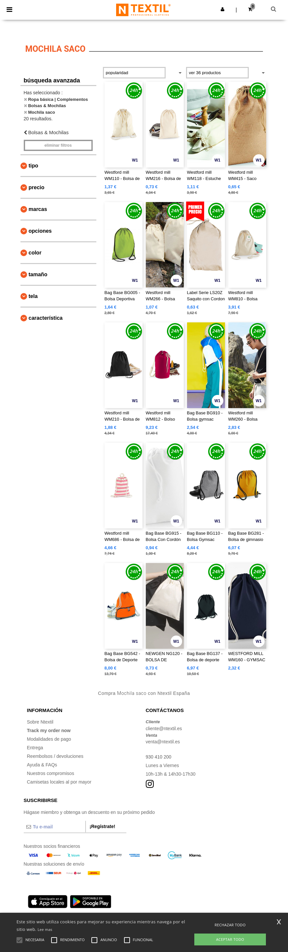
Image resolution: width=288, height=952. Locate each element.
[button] (222, 9)
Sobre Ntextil (40, 722)
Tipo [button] (33, 165)
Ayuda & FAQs (42, 764)
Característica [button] (46, 318)
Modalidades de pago (49, 739)
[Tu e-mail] (54, 827)
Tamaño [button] (38, 274)
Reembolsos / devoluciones (55, 756)
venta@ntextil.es (163, 741)
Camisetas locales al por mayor (59, 782)
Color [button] (35, 252)
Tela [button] (33, 296)
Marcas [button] (38, 209)
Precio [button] (37, 187)
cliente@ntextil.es (164, 728)
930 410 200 (159, 756)
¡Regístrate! (102, 826)
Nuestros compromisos (50, 773)
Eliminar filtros (58, 145)
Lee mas (45, 929)
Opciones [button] (40, 231)
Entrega (35, 747)
